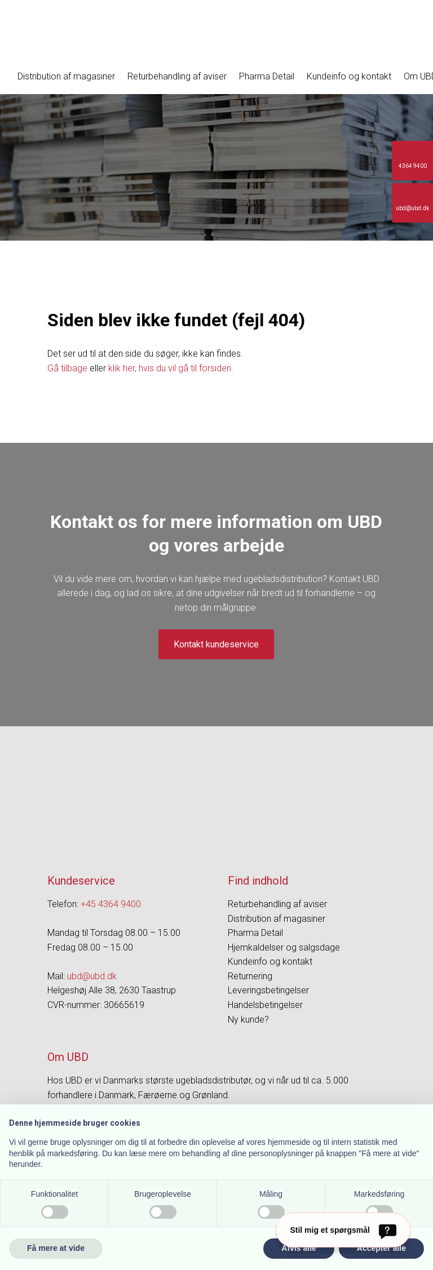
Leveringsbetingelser (268, 990)
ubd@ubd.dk (92, 976)
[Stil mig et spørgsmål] (343, 1230)
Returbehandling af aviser (177, 76)
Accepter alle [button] (381, 1248)
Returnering (250, 976)
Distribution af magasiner (66, 76)
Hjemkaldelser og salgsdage (284, 947)
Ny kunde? (248, 1019)
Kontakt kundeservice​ (216, 644)
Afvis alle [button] (298, 1248)
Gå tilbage (67, 368)
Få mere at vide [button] (56, 1248)
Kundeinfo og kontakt (349, 76)
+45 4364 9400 (111, 904)
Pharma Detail (266, 76)
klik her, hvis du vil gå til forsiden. (170, 368)
